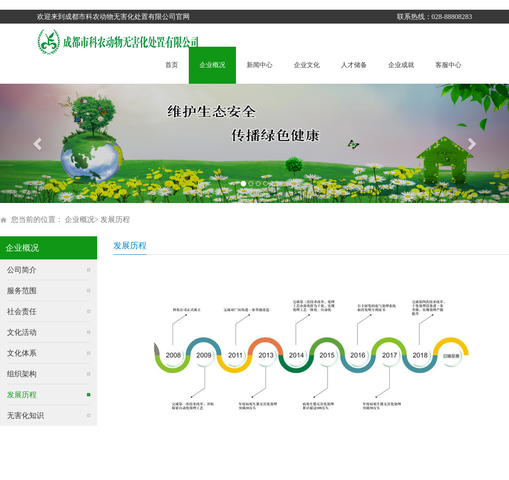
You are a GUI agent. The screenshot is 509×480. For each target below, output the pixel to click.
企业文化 (307, 65)
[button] (38, 143)
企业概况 (212, 65)
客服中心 (448, 65)
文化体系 (22, 353)
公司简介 (22, 270)
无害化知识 (25, 415)
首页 (171, 65)
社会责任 (22, 311)
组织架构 (22, 374)
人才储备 (354, 65)
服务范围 (22, 291)
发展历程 (115, 219)
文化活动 (22, 332)
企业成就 (401, 65)
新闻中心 (260, 65)
